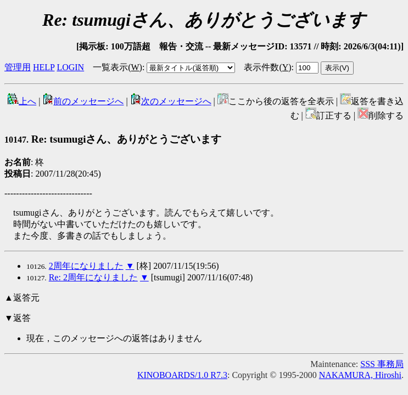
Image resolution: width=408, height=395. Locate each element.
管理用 (17, 67)
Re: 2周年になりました (93, 277)
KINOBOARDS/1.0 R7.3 (182, 375)
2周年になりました (86, 265)
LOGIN (70, 67)
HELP (43, 67)
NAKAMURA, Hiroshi (360, 375)
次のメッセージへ (170, 101)
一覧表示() (117, 67)
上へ (22, 101)
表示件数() (267, 67)
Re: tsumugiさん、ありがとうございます (112, 139)
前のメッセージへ (83, 101)
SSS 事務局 (382, 364)
